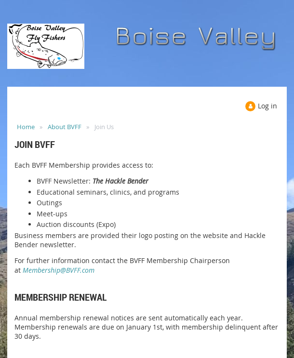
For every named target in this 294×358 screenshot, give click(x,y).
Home (26, 126)
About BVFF (64, 126)
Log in (267, 105)
